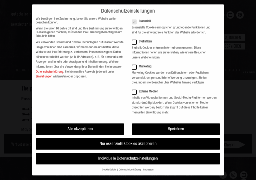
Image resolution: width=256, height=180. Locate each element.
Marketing (143, 45)
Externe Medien (146, 70)
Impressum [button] (148, 148)
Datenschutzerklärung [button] (130, 148)
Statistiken (143, 20)
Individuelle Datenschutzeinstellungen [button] (128, 137)
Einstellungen (44, 55)
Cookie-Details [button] (109, 148)
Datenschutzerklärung (49, 50)
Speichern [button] (176, 107)
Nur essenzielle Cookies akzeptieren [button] (128, 122)
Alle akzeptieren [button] (80, 107)
